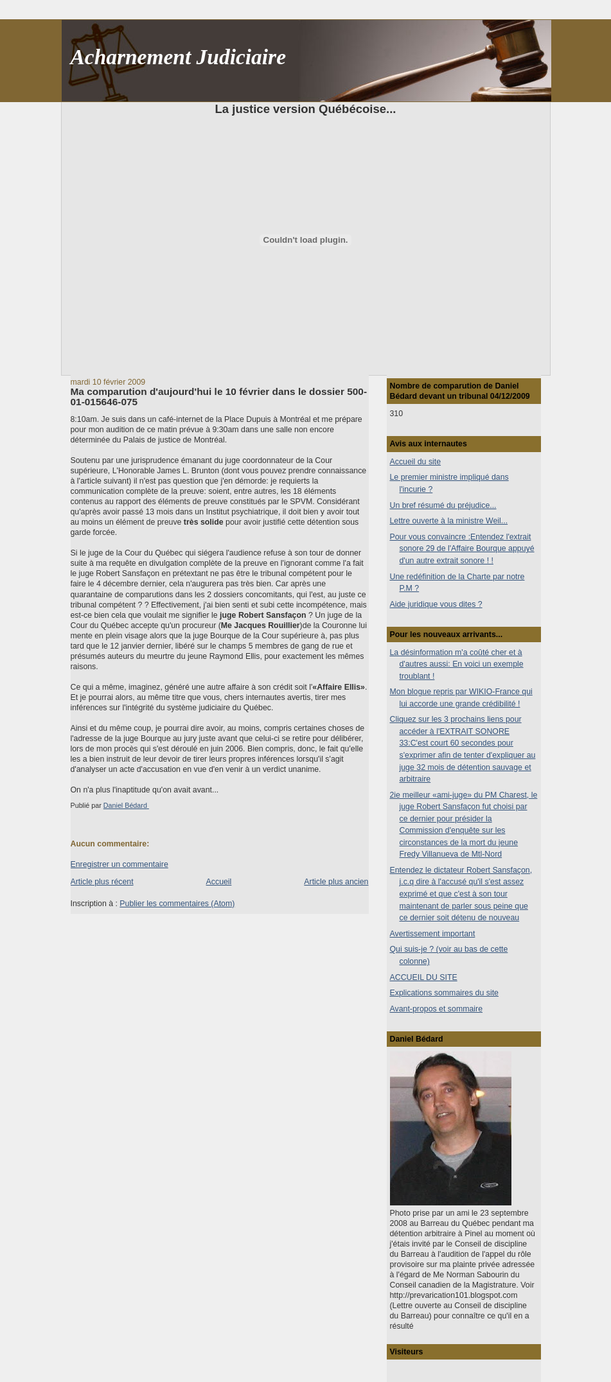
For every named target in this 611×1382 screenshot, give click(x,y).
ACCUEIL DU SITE (423, 977)
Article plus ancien (336, 881)
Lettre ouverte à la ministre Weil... (449, 520)
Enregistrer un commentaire (119, 864)
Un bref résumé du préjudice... (443, 505)
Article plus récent (102, 881)
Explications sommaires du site (444, 992)
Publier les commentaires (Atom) (177, 903)
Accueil (219, 881)
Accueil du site (415, 461)
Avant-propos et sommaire (436, 1008)
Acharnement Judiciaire (178, 57)
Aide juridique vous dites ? (436, 604)
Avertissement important (432, 933)
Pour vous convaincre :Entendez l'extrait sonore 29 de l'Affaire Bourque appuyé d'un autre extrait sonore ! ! (462, 548)
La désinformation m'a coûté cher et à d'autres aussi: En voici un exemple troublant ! (457, 664)
